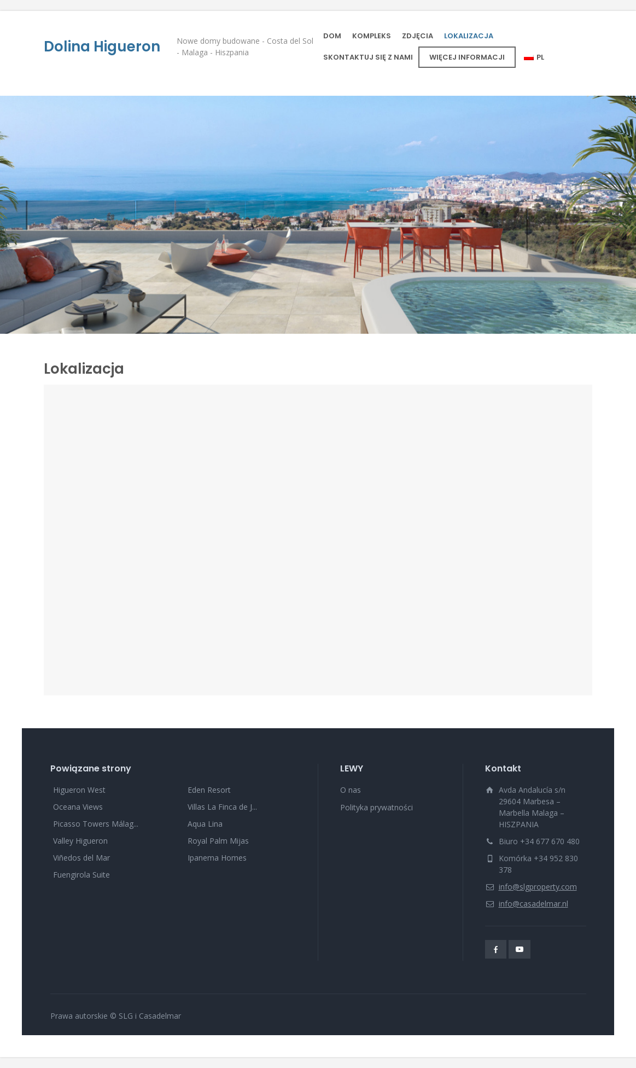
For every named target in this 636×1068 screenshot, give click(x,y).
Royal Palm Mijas (218, 840)
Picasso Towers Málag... (95, 824)
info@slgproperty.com (538, 886)
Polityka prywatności (376, 807)
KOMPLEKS (371, 36)
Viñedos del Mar (81, 857)
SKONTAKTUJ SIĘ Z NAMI (368, 57)
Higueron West (79, 790)
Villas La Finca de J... (222, 807)
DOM (332, 36)
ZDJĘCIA (417, 36)
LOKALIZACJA (468, 36)
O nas (350, 790)
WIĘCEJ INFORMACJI (467, 57)
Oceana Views (78, 807)
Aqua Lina (205, 824)
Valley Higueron (80, 840)
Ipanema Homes (217, 857)
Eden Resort (209, 790)
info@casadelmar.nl (533, 903)
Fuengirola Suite (81, 874)
